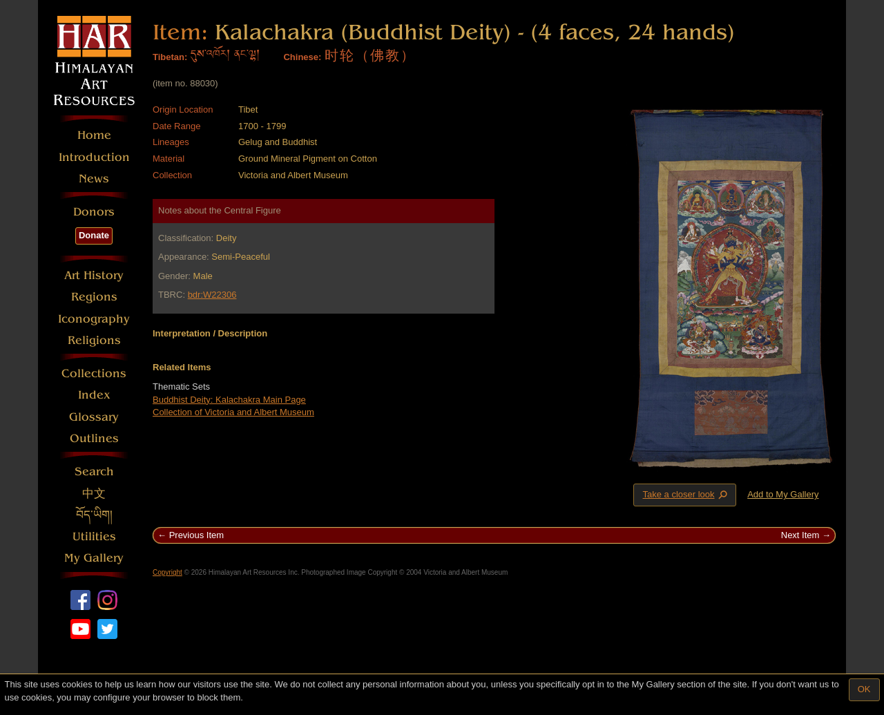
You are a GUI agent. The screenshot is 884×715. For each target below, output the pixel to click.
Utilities (94, 536)
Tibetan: (170, 57)
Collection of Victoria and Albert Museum (233, 412)
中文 (94, 493)
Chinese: (302, 57)
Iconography (94, 318)
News (94, 178)
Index (94, 394)
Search (94, 471)
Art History (94, 275)
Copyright (167, 572)
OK (864, 689)
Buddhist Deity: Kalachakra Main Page (229, 399)
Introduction (94, 157)
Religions (94, 340)
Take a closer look (685, 494)
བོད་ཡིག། (94, 515)
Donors (94, 211)
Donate (94, 235)
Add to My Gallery (782, 494)
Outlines (94, 438)
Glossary (94, 416)
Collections (93, 373)
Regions (94, 296)
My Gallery (94, 557)
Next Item (800, 535)
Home (94, 135)
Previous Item (196, 535)
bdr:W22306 (212, 294)
